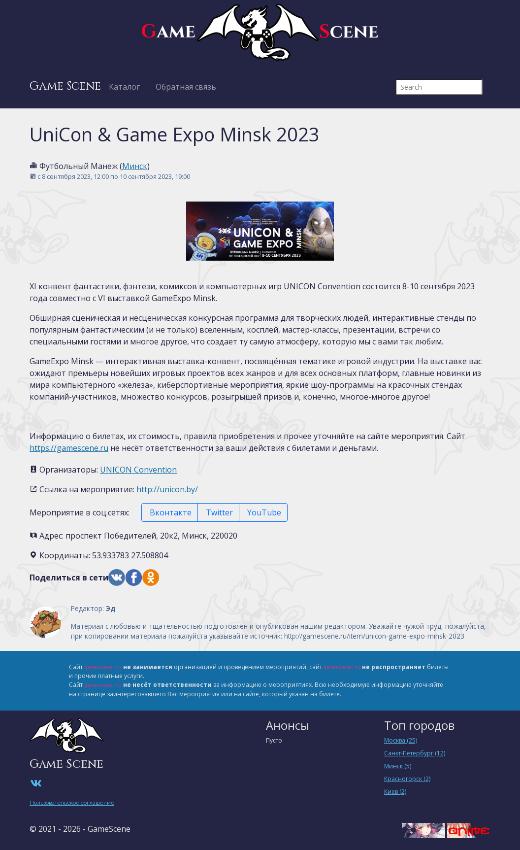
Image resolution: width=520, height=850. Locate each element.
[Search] (439, 87)
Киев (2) (395, 791)
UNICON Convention (138, 469)
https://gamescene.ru (69, 447)
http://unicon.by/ (167, 489)
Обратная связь (186, 86)
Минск (134, 166)
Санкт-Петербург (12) (414, 753)
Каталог (124, 86)
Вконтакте (170, 512)
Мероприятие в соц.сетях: (80, 512)
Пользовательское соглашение (72, 802)
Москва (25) (400, 740)
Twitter (218, 512)
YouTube (263, 512)
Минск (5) (397, 766)
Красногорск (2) (407, 779)
